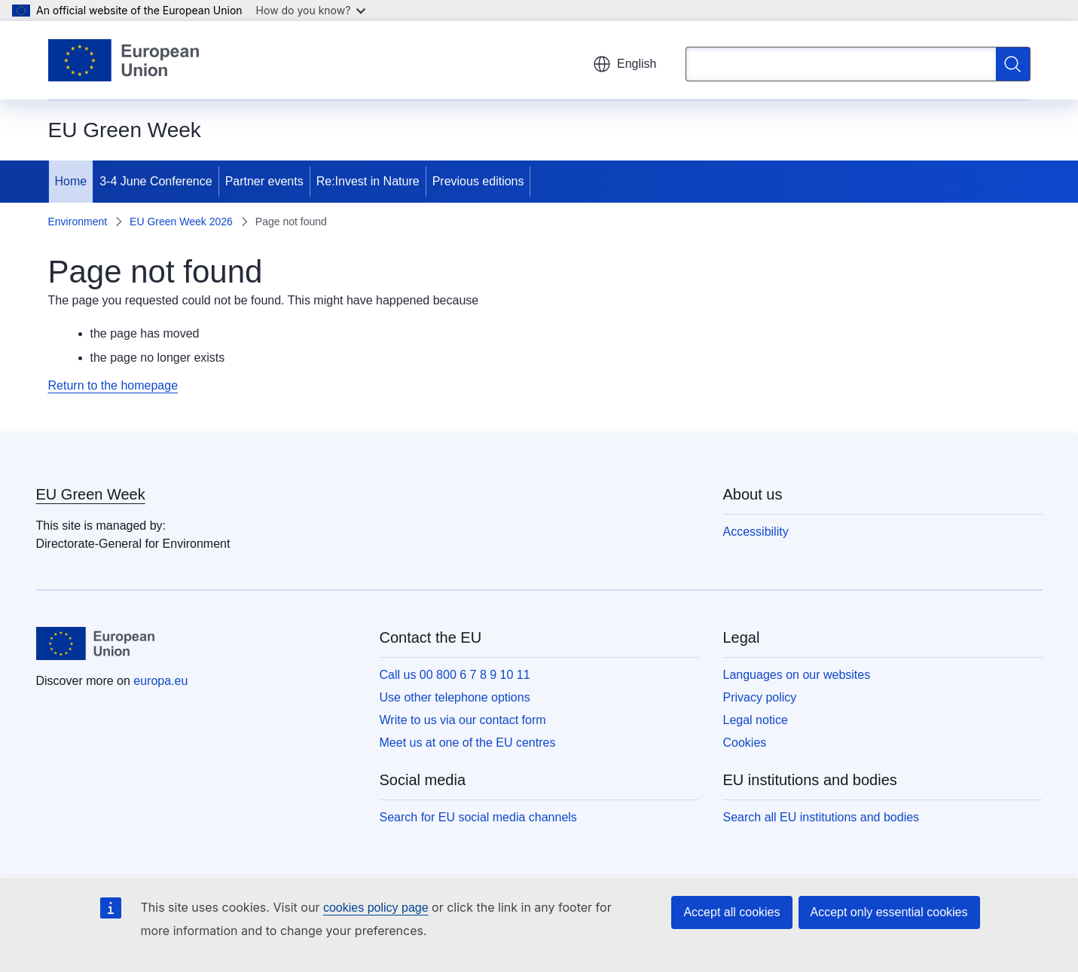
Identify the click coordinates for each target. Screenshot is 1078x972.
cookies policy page (376, 907)
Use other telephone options (455, 697)
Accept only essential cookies (889, 912)
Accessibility (756, 531)
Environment (78, 221)
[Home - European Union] (124, 60)
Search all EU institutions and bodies (821, 817)
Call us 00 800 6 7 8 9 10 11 (455, 674)
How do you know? (311, 10)
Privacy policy (760, 697)
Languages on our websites (797, 674)
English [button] (624, 64)
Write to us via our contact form (463, 720)
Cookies (745, 742)
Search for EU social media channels (478, 817)
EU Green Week (90, 494)
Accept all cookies (731, 912)
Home (71, 181)
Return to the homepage (113, 385)
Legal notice (755, 720)
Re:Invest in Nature (368, 181)
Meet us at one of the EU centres (468, 742)
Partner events (264, 181)
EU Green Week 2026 (181, 221)
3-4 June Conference (155, 181)
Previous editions (478, 181)
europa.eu (160, 680)
